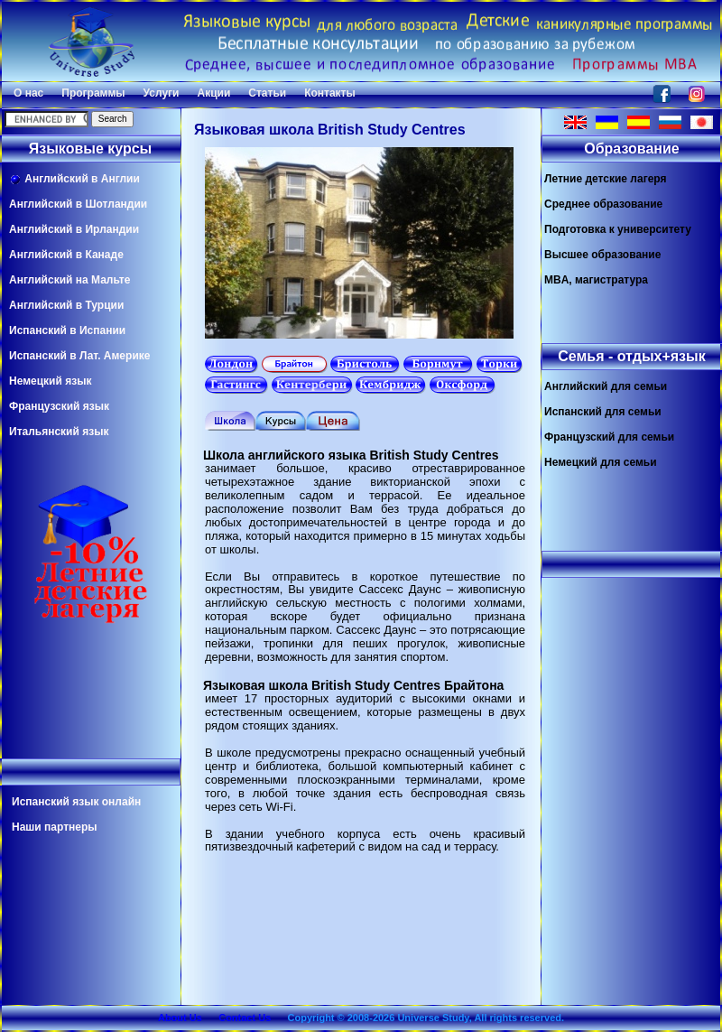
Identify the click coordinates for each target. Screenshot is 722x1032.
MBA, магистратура (596, 280)
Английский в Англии (74, 179)
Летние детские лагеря (605, 178)
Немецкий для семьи (600, 462)
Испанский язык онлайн (76, 801)
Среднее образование (603, 204)
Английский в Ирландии (74, 229)
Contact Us (244, 1017)
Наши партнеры (54, 827)
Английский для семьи (605, 386)
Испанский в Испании (67, 330)
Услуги (161, 93)
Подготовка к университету (617, 229)
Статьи (267, 93)
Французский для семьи (609, 437)
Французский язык (59, 406)
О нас (28, 93)
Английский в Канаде (66, 254)
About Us (180, 1017)
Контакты (330, 93)
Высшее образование (602, 254)
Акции (213, 93)
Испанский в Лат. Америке (79, 355)
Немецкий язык (50, 381)
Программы (93, 93)
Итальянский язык (58, 431)
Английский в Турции (66, 305)
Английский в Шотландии (78, 204)
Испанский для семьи (603, 411)
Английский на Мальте (69, 280)
